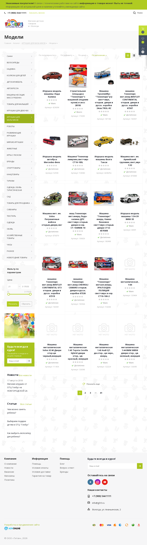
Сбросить (26, 304)
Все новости (25, 375)
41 (101, 392)
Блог (62, 463)
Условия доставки (41, 471)
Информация (40, 458)
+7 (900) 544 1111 (16, 12)
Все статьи (26, 404)
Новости (8, 467)
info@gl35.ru (98, 502)
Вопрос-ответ (67, 467)
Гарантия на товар (41, 475)
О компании (10, 463)
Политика (9, 479)
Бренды (64, 471)
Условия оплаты (40, 467)
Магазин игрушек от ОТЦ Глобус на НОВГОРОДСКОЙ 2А (17, 387)
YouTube (105, 482)
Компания (10, 458)
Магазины (9, 475)
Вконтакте (90, 482)
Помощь (36, 463)
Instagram (97, 482)
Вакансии (9, 471)
